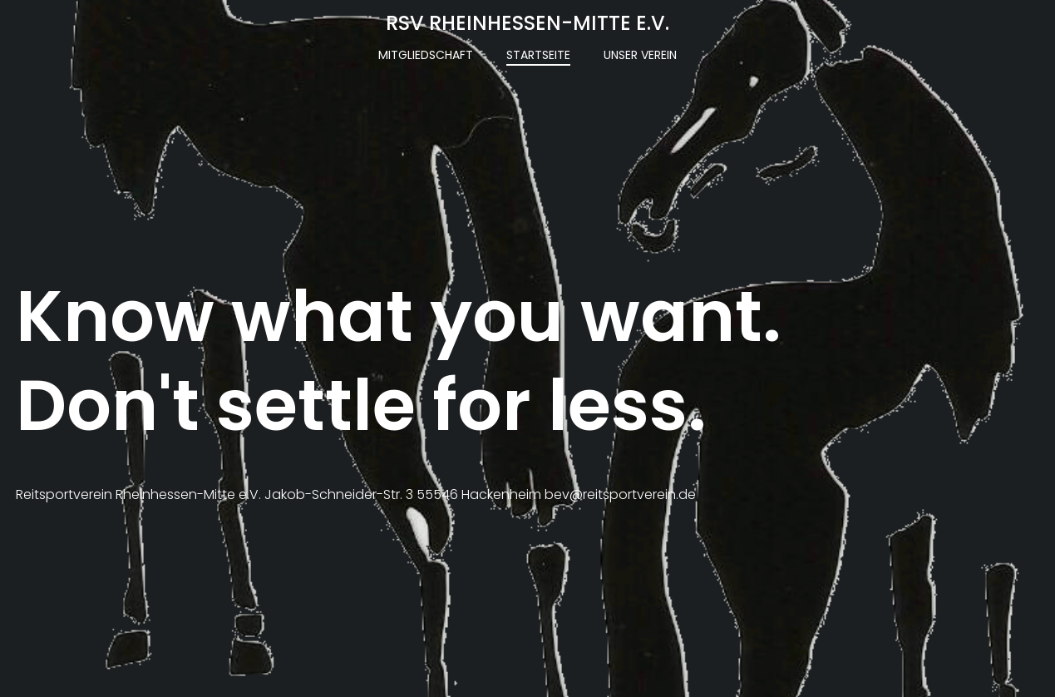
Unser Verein (640, 55)
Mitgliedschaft (425, 55)
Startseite (538, 55)
